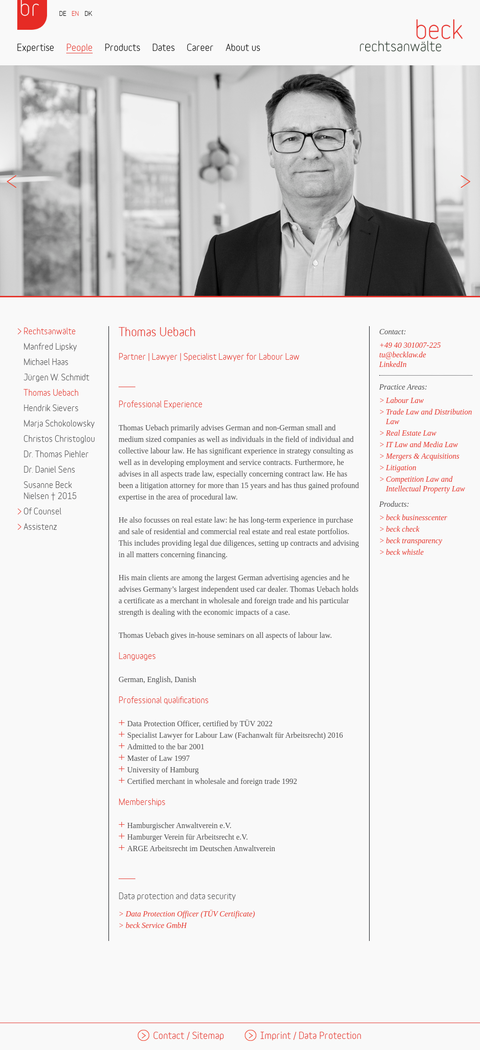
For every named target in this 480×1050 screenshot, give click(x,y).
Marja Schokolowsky (59, 424)
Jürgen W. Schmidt (56, 378)
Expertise (35, 48)
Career (200, 48)
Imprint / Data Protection (310, 1036)
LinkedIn (393, 364)
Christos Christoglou (59, 439)
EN (75, 14)
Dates (163, 48)
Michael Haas (46, 362)
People (79, 48)
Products (122, 48)
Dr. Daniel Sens (49, 470)
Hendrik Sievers (51, 408)
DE (62, 14)
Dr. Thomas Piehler (56, 455)
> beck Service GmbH (153, 925)
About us (243, 48)
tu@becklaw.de (402, 355)
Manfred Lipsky (50, 347)
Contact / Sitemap (188, 1036)
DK (88, 14)
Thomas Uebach (51, 393)
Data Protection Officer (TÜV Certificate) (190, 914)
